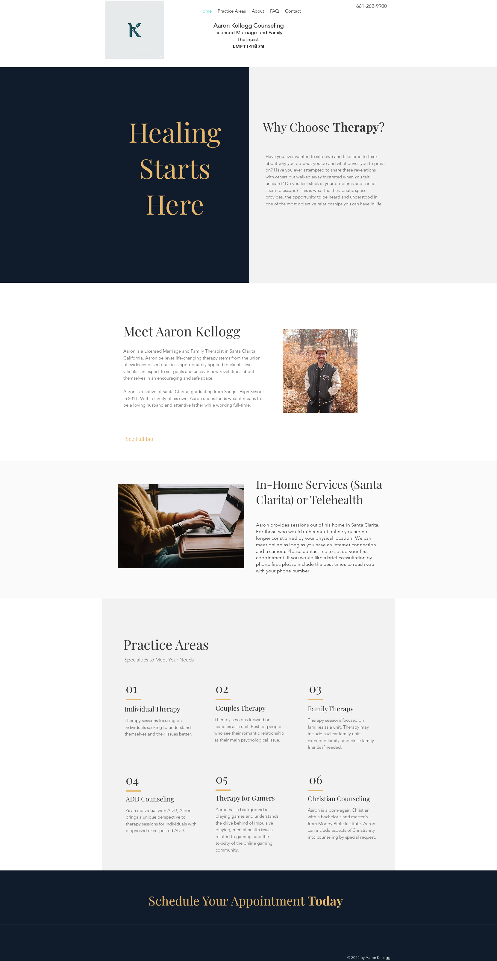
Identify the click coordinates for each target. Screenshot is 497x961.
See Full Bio (139, 438)
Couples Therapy (241, 707)
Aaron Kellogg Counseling (248, 25)
